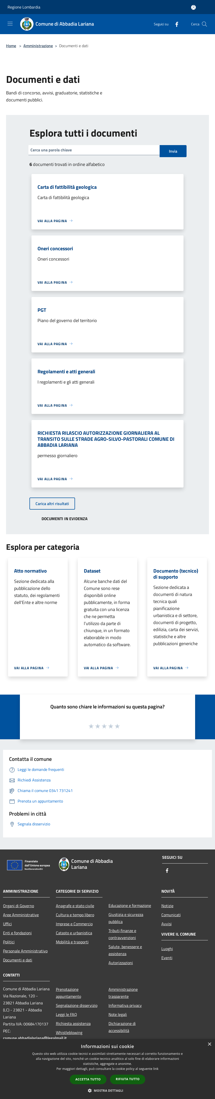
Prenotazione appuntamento (68, 992)
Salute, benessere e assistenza (125, 950)
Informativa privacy (125, 1005)
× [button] (209, 1044)
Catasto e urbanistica (74, 933)
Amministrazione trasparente (123, 992)
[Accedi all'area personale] (193, 7)
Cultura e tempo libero (75, 915)
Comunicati (171, 915)
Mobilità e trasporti (72, 942)
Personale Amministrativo (25, 951)
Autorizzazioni (121, 963)
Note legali (118, 1014)
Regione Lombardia (24, 7)
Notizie (167, 906)
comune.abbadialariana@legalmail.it (35, 1038)
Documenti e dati (17, 960)
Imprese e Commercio (74, 924)
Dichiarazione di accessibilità (122, 1026)
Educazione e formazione (130, 905)
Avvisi (166, 924)
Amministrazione (38, 46)
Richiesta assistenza (73, 1023)
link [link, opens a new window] (156, 1069)
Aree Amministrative (21, 915)
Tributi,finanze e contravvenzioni (122, 934)
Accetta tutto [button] (88, 1079)
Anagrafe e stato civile (75, 906)
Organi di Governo (18, 906)
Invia (173, 151)
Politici (9, 942)
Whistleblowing (69, 1032)
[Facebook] (175, 24)
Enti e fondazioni (17, 933)
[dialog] (107, 1069)
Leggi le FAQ (66, 1014)
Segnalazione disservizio (76, 1005)
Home (11, 46)
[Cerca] (204, 24)
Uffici (7, 924)
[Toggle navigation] (10, 24)
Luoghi (167, 949)
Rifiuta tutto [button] (128, 1079)
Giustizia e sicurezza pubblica (126, 918)
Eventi (166, 958)
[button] (107, 1090)
